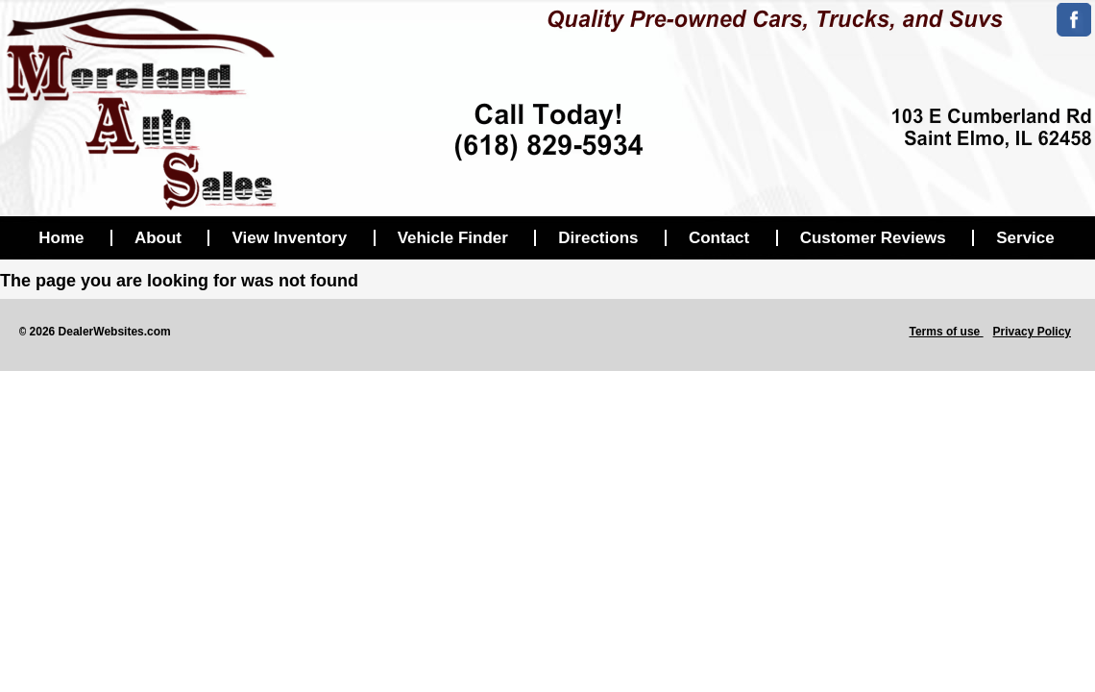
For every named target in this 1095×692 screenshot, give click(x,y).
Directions (598, 238)
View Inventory (289, 238)
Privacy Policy (1032, 331)
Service (1025, 238)
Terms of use (946, 331)
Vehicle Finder (453, 238)
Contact (719, 238)
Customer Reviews (873, 238)
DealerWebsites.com (115, 331)
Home (61, 238)
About (158, 238)
